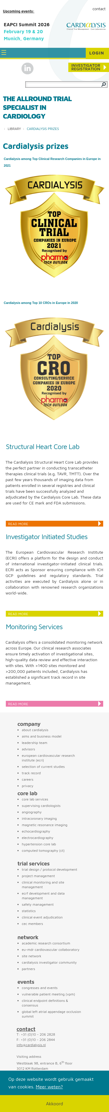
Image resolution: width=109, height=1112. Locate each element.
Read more (18, 524)
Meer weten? (49, 1086)
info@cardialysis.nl (31, 1045)
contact (26, 1029)
